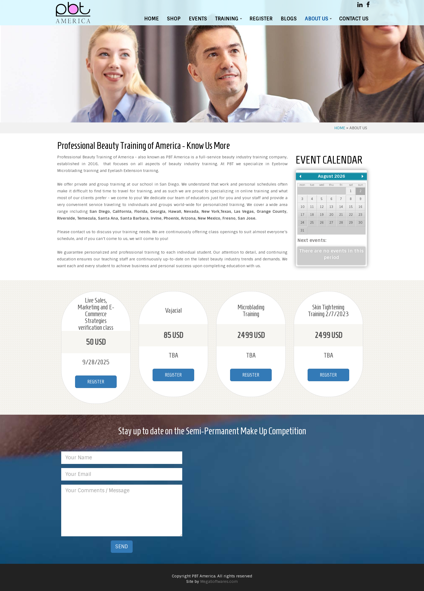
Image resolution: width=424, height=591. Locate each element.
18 (312, 215)
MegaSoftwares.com (219, 578)
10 (302, 207)
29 (351, 222)
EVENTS (198, 19)
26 (322, 222)
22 (351, 215)
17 (302, 215)
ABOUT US (319, 20)
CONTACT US (354, 19)
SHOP (174, 19)
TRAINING (229, 20)
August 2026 (331, 176)
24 (302, 222)
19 (322, 215)
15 (351, 207)
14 (341, 207)
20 (331, 215)
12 (322, 207)
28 (341, 222)
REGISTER (261, 19)
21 (341, 215)
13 (331, 207)
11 (312, 207)
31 (302, 230)
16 (360, 207)
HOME (151, 19)
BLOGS (289, 19)
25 (312, 222)
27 (331, 222)
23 (360, 215)
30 (360, 222)
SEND (121, 544)
